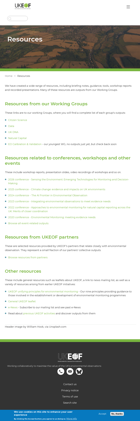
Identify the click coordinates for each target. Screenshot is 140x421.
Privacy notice (70, 390)
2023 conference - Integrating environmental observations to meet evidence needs (59, 201)
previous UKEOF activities (38, 313)
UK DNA (13, 132)
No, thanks (117, 414)
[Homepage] (70, 359)
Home (8, 76)
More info (71, 418)
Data (11, 126)
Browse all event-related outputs (28, 223)
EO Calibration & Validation (24, 144)
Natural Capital (17, 138)
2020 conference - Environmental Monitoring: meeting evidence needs (51, 217)
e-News (12, 307)
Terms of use (70, 396)
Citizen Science (17, 120)
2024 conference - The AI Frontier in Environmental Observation (47, 195)
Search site (70, 402)
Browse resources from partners (27, 257)
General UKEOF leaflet (21, 301)
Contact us (70, 384)
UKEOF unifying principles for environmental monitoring (42, 291)
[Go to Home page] (24, 6)
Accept (102, 414)
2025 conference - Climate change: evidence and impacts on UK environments (56, 189)
